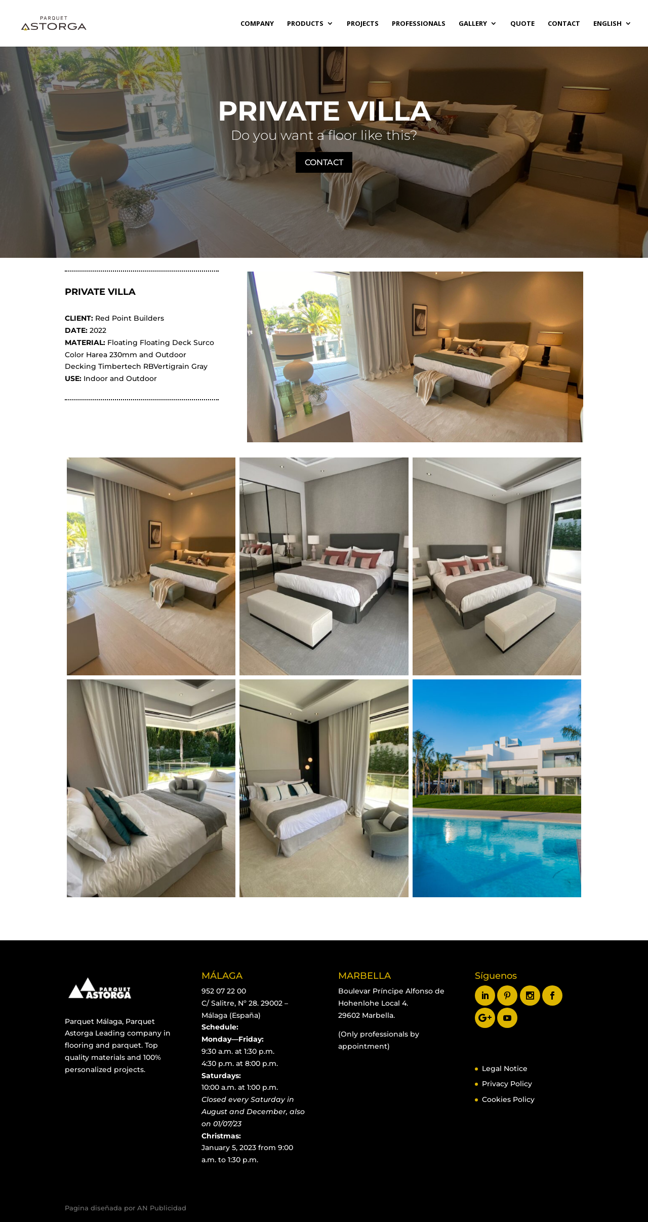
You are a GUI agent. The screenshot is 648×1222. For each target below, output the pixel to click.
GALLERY (473, 24)
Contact (564, 24)
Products (305, 24)
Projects (363, 24)
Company (257, 24)
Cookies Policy (508, 1099)
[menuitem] (612, 33)
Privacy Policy (507, 1083)
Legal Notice (505, 1068)
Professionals (419, 24)
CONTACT (324, 162)
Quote (522, 24)
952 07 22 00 (223, 991)
